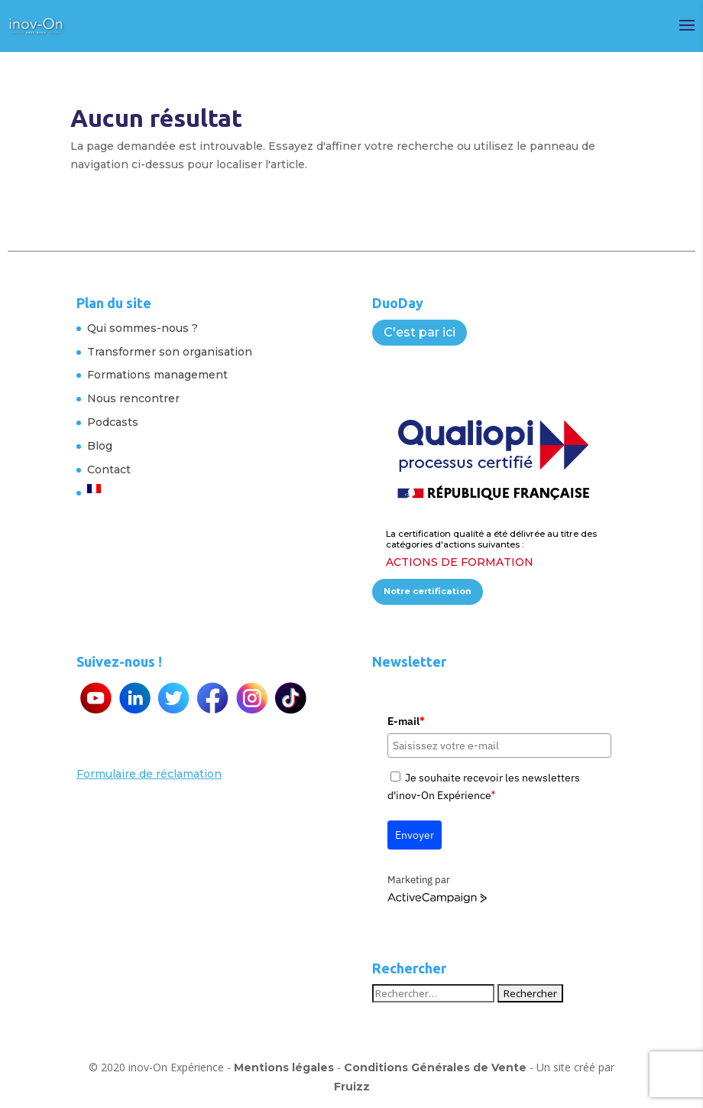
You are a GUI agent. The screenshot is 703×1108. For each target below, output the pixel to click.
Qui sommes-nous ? (142, 328)
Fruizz (352, 1086)
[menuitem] (169, 488)
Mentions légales (284, 1067)
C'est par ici (419, 332)
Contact (109, 469)
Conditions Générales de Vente (435, 1067)
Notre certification (427, 591)
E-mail (405, 721)
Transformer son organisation (169, 352)
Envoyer (414, 835)
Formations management (157, 375)
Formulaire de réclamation (149, 774)
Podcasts (112, 422)
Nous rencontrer (133, 398)
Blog (99, 446)
